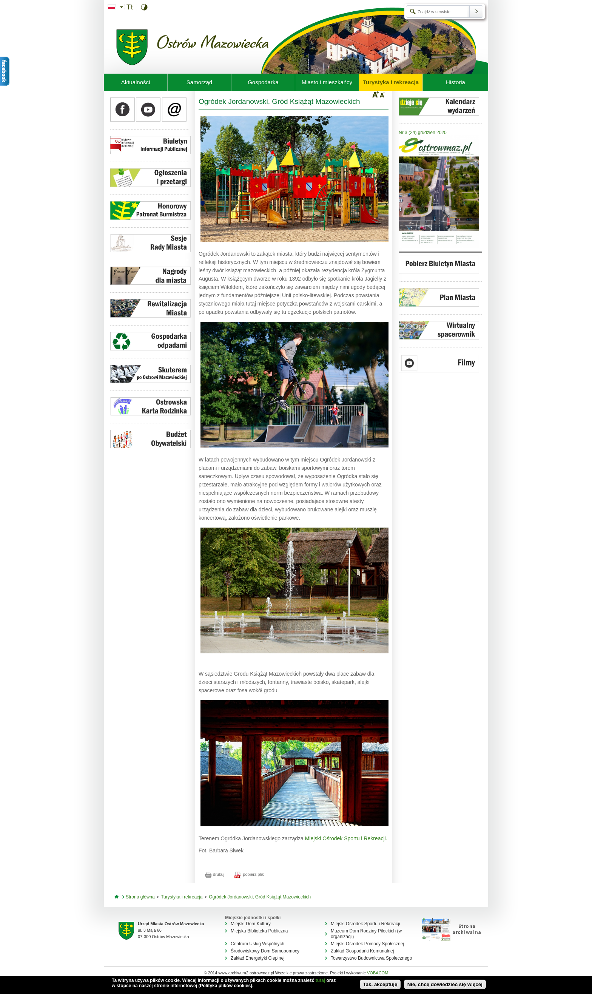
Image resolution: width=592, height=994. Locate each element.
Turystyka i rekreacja (391, 82)
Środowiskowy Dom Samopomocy (265, 951)
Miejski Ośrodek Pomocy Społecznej (367, 943)
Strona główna (140, 897)
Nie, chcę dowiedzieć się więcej (445, 984)
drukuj (214, 874)
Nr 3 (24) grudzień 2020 (423, 132)
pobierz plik (249, 874)
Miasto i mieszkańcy (327, 82)
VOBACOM (377, 973)
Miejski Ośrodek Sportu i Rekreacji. (346, 838)
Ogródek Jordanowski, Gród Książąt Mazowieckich (260, 897)
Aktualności (135, 82)
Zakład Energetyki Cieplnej (258, 958)
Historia (455, 82)
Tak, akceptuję (380, 984)
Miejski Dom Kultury (251, 923)
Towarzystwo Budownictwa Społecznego (371, 958)
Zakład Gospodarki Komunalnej (362, 951)
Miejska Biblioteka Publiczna (259, 931)
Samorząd (199, 82)
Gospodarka (263, 82)
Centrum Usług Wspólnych (257, 943)
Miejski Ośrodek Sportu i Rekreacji (365, 923)
